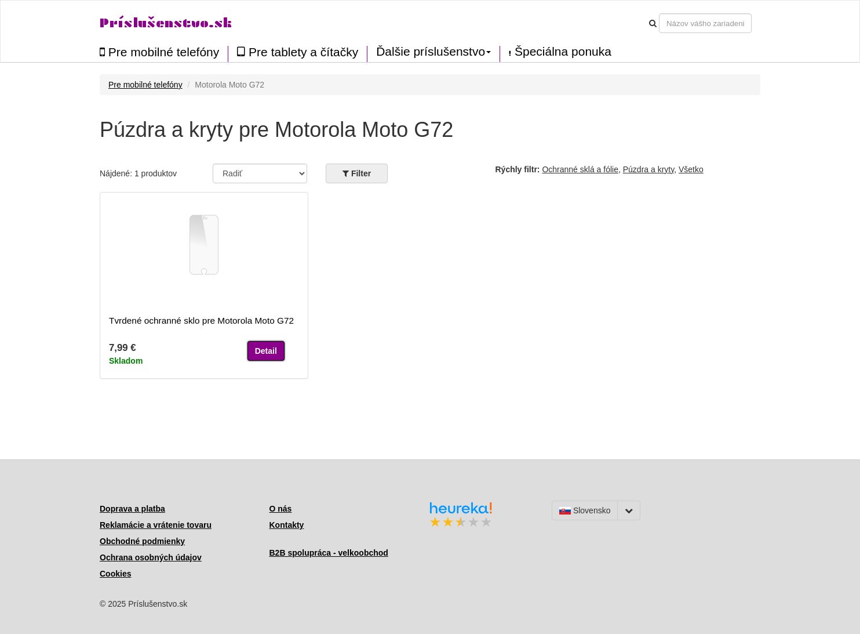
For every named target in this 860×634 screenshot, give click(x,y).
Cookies (115, 573)
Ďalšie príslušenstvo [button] (433, 51)
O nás (280, 508)
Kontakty (286, 525)
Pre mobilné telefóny (159, 52)
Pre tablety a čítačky (297, 52)
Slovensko (584, 510)
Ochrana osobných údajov (151, 557)
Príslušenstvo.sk (166, 23)
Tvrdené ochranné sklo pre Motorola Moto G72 (201, 320)
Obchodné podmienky (142, 541)
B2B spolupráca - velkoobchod (328, 552)
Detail (266, 351)
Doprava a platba (132, 508)
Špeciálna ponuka (560, 51)
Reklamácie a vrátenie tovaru (156, 525)
